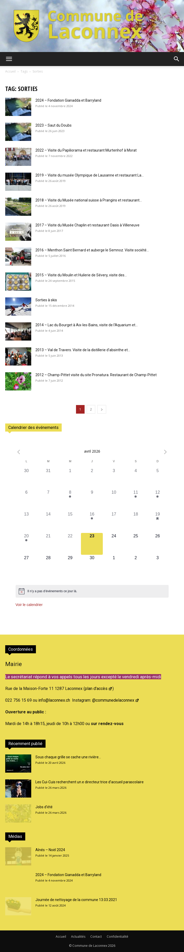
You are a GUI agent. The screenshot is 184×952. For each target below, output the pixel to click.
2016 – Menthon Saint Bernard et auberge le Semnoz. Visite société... (92, 250)
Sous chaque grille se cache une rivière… (68, 757)
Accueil (10, 71)
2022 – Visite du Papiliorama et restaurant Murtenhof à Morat (86, 150)
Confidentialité (117, 936)
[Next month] (165, 452)
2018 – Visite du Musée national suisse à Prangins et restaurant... (88, 200)
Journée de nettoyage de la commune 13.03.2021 (76, 900)
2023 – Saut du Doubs (53, 125)
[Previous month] (19, 452)
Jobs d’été (44, 807)
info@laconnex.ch (54, 700)
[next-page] (101, 409)
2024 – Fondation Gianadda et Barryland (68, 100)
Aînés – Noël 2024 (50, 850)
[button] (9, 59)
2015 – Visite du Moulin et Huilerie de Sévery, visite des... (81, 275)
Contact (96, 936)
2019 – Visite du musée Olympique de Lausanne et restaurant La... (89, 175)
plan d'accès (98, 688)
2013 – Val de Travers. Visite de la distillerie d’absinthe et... (82, 350)
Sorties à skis (46, 300)
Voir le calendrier (29, 605)
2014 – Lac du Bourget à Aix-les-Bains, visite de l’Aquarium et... (86, 325)
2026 (111, 945)
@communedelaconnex (115, 700)
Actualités (78, 936)
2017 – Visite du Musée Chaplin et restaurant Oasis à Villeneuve (87, 225)
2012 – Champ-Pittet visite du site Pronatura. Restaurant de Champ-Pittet (96, 375)
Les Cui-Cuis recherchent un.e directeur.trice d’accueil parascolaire (89, 782)
